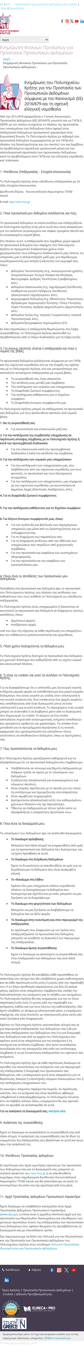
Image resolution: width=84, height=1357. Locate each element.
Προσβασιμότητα (12, 8)
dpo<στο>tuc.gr (19, 202)
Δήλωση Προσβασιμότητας (34, 1294)
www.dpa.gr (9, 1214)
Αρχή (6, 59)
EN (8, 4)
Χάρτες (36, 1270)
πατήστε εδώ (56, 1111)
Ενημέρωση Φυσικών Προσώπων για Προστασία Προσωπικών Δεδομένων (35, 65)
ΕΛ (1, 4)
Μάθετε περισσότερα (57, 1338)
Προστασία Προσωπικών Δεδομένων (39, 4)
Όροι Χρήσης (11, 1290)
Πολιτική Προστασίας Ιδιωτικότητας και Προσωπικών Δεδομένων (39, 1246)
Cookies (72, 4)
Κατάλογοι (13, 1270)
